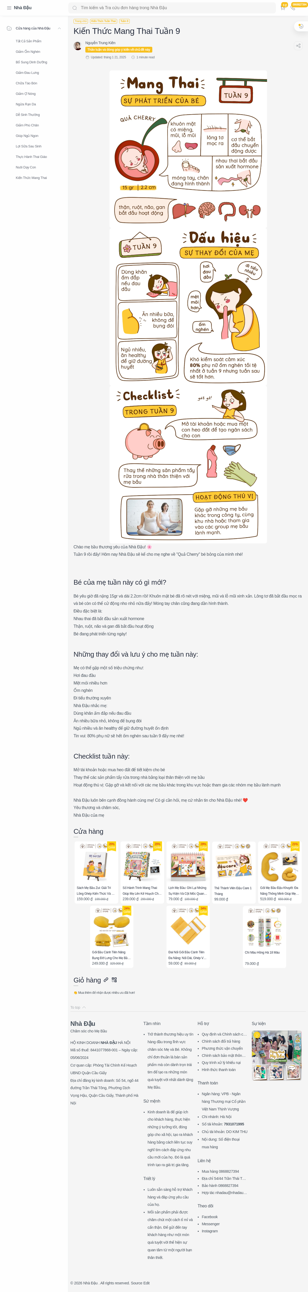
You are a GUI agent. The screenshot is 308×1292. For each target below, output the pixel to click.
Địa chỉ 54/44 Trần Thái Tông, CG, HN (224, 1179)
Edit (146, 1283)
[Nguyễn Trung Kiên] (100, 43)
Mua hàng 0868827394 (220, 1171)
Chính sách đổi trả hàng (221, 1041)
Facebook (210, 1217)
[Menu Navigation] (9, 8)
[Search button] (74, 7)
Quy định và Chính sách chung (224, 1035)
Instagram (210, 1231)
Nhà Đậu (23, 7)
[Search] (172, 7)
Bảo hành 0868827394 (220, 1185)
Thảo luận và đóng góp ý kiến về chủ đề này (118, 50)
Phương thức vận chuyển (222, 1048)
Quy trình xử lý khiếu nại (221, 1063)
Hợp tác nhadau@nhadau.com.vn (224, 1193)
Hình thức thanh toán (219, 1070)
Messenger (211, 1224)
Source (136, 1283)
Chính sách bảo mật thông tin (224, 1056)
